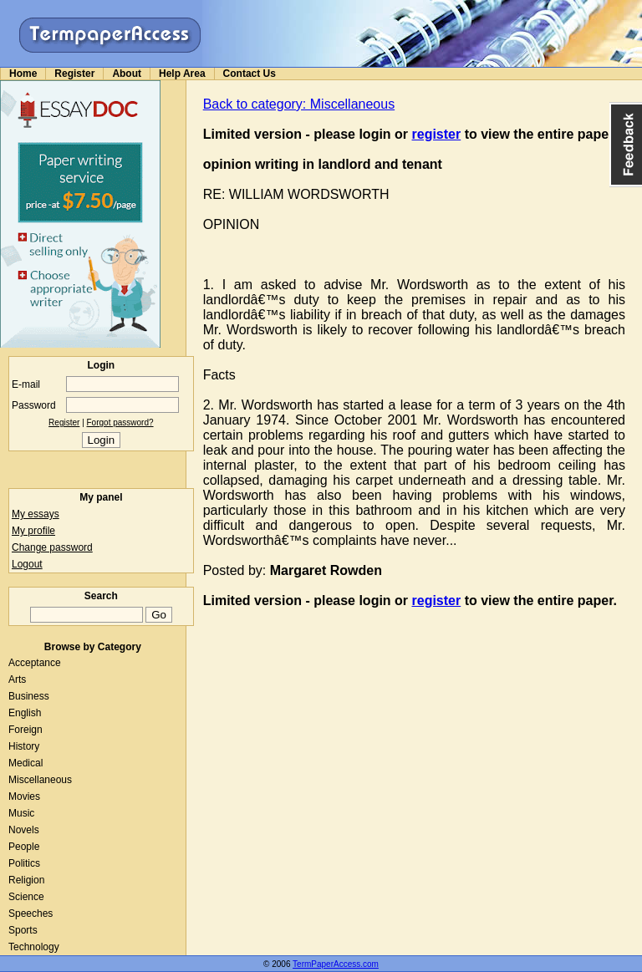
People (23, 846)
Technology (33, 947)
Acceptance (34, 663)
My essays (35, 514)
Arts (17, 679)
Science (26, 897)
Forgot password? (120, 422)
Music (21, 813)
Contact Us (249, 73)
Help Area (182, 73)
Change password (52, 547)
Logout (27, 564)
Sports (23, 930)
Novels (23, 830)
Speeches (30, 913)
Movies (24, 796)
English (24, 713)
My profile (33, 531)
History (23, 746)
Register (74, 73)
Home (23, 73)
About (126, 73)
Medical (25, 763)
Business (28, 696)
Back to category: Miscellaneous (299, 104)
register (436, 134)
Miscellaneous (40, 780)
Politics (24, 863)
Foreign (25, 729)
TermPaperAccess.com (336, 964)
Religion (26, 880)
